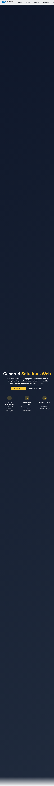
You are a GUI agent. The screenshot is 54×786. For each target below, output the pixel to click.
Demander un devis (35, 388)
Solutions (36, 2)
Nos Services (18, 388)
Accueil (20, 2)
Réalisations (46, 2)
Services (28, 2)
